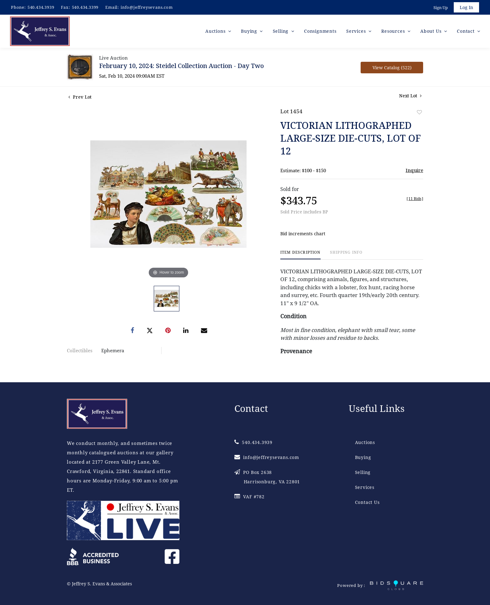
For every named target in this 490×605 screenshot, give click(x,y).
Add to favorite (419, 112)
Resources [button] (393, 31)
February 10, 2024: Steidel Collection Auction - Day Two (181, 65)
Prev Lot (80, 97)
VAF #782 (249, 497)
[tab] (300, 254)
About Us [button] (431, 31)
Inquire (414, 170)
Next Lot (410, 95)
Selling (363, 472)
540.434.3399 (85, 7)
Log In (466, 7)
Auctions (365, 442)
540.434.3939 (41, 7)
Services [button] (356, 31)
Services (364, 487)
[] (415, 198)
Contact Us (367, 502)
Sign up (440, 7)
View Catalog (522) (392, 68)
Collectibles (79, 350)
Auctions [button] (216, 31)
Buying (363, 457)
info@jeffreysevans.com (147, 7)
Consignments (320, 31)
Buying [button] (250, 31)
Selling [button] (281, 31)
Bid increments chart (303, 234)
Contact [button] (466, 31)
